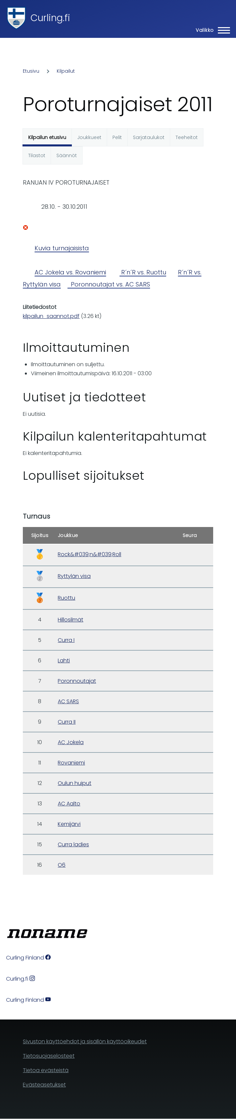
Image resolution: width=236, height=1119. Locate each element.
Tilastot (36, 155)
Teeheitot (187, 137)
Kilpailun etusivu (47, 137)
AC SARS (68, 701)
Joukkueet (89, 137)
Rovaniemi (71, 763)
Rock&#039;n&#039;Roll (89, 554)
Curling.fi (50, 17)
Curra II (67, 722)
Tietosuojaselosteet (49, 1056)
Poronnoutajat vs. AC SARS (108, 284)
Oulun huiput (74, 783)
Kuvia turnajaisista (62, 248)
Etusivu (31, 71)
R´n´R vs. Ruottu (143, 272)
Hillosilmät (70, 619)
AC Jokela (71, 742)
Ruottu (66, 598)
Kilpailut (66, 71)
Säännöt (66, 155)
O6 (61, 865)
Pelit (117, 137)
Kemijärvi (69, 824)
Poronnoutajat (77, 681)
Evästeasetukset (44, 1085)
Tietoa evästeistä (45, 1070)
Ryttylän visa (74, 576)
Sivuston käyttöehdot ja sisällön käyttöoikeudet (85, 1041)
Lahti (64, 660)
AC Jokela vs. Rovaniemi (70, 272)
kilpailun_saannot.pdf (51, 316)
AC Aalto (69, 803)
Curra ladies (73, 844)
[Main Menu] (211, 30)
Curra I (66, 640)
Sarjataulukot (148, 137)
